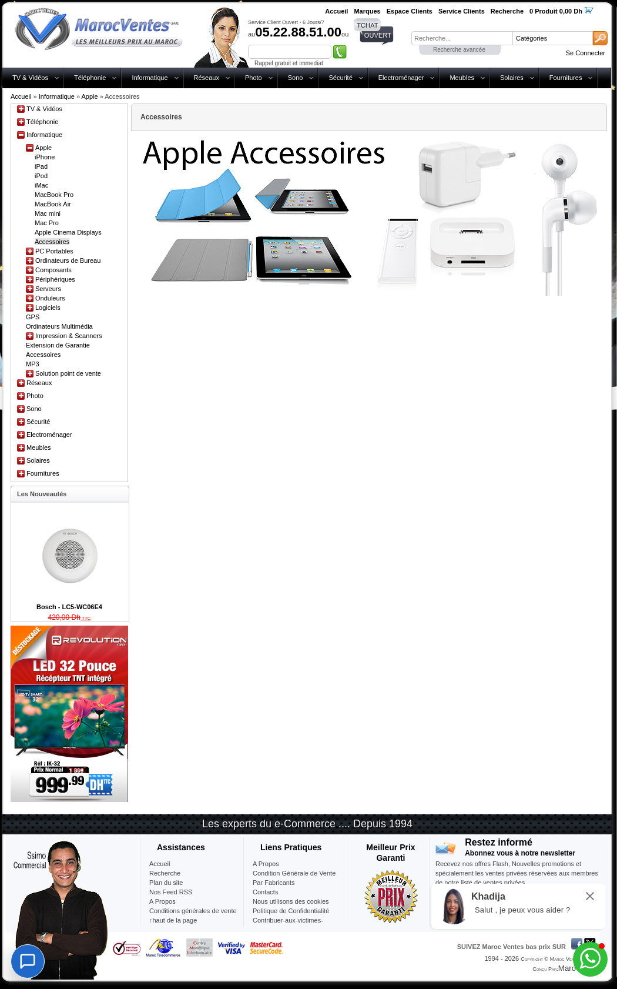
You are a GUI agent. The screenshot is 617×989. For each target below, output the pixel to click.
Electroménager (401, 77)
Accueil (21, 96)
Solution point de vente (68, 373)
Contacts (265, 892)
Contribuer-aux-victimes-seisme (288, 925)
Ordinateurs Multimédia (59, 326)
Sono (295, 77)
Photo (253, 77)
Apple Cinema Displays (68, 232)
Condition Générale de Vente (294, 873)
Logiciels (48, 307)
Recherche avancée (459, 49)
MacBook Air (53, 204)
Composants (53, 269)
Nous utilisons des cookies (291, 901)
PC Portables (54, 251)
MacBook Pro (54, 194)
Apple (89, 96)
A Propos (266, 863)
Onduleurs (50, 298)
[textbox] (461, 38)
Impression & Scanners (68, 335)
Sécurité (340, 77)
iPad (41, 166)
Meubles (462, 77)
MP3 (32, 363)
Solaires (512, 77)
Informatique (149, 77)
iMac (41, 185)
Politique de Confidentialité (291, 910)
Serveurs (48, 288)
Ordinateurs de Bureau (67, 260)
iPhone (45, 157)
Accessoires (52, 241)
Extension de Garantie (58, 345)
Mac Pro (47, 222)
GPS (32, 316)
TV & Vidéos (30, 77)
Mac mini (48, 213)
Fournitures (565, 77)
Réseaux (206, 77)
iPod (41, 175)
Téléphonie (90, 77)
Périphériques (55, 279)
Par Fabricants (274, 882)
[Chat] (28, 961)
